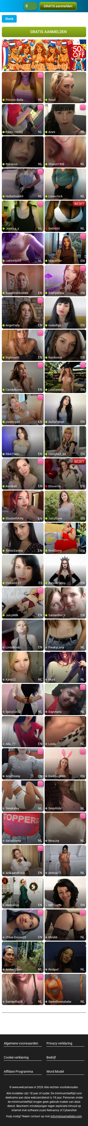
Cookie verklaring (16, 1057)
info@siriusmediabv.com (66, 1116)
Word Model (55, 1071)
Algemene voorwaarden (21, 1043)
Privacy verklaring (59, 1043)
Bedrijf (51, 1057)
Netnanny (53, 1110)
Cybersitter (70, 1110)
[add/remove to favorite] (5, 75)
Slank (9, 19)
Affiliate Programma (18, 1071)
